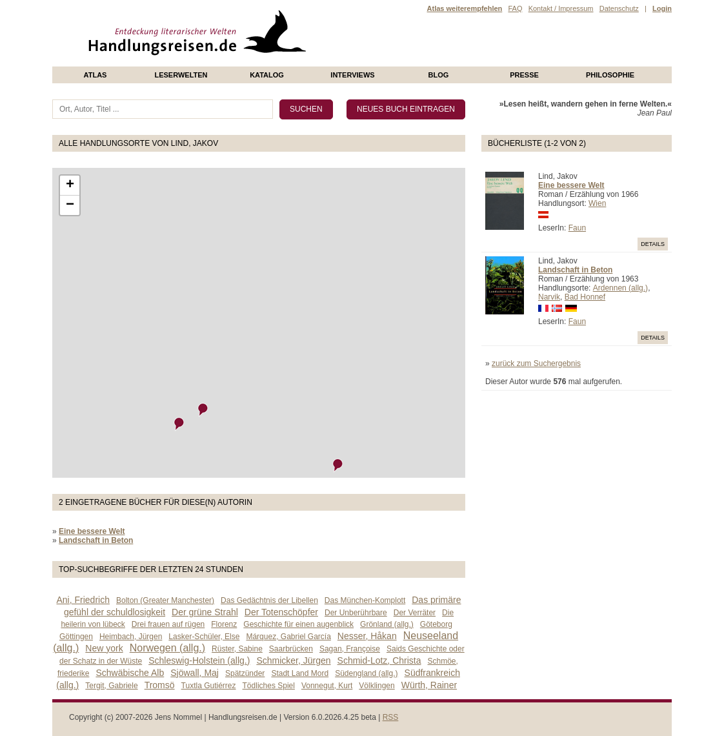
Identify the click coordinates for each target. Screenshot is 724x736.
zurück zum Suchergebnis (536, 363)
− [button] (70, 205)
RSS (391, 717)
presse (524, 75)
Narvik (549, 297)
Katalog (267, 75)
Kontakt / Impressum (561, 8)
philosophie (610, 75)
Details (653, 244)
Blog (438, 75)
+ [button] (70, 185)
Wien (597, 203)
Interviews (352, 75)
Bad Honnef (585, 297)
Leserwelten (180, 75)
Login (662, 8)
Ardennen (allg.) (620, 287)
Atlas (95, 75)
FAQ (515, 8)
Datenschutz (619, 8)
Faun (577, 227)
